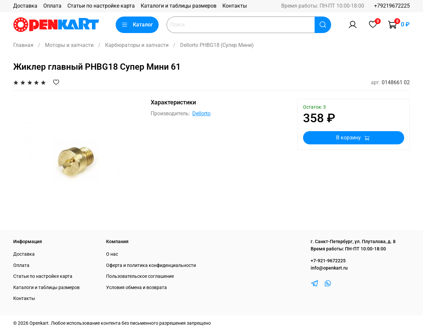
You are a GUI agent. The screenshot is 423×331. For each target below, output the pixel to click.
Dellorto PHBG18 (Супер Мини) (217, 45)
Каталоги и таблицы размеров (178, 6)
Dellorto (201, 113)
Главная (23, 45)
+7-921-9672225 (328, 261)
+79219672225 (392, 6)
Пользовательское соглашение (140, 276)
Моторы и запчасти (69, 45)
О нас (112, 254)
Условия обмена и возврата (136, 287)
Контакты (234, 6)
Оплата (52, 6)
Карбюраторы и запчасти (137, 45)
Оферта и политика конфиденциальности (151, 265)
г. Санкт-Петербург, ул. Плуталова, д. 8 (353, 241)
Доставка (25, 6)
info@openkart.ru (329, 268)
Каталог (137, 24)
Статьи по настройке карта (101, 6)
